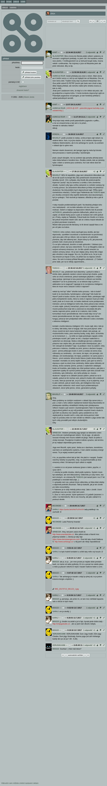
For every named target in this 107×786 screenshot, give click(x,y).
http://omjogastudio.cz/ (61, 624)
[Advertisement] (69, 37)
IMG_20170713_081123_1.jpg (67, 589)
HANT (54, 52)
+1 (94, 518)
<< (91, 21)
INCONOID (56, 506)
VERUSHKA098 (58, 634)
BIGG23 (55, 518)
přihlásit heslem (29, 72)
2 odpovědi (90, 52)
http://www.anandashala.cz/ (63, 534)
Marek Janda (29, 97)
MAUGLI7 (56, 138)
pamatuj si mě (14, 82)
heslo (17, 67)
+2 (94, 172)
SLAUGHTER (57, 56)
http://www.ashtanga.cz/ (64, 542)
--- (59, 52)
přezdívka (16, 63)
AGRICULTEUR (58, 76)
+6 (94, 429)
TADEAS (96, 192)
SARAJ (55, 509)
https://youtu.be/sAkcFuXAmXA (71, 509)
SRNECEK (56, 433)
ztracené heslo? (23, 90)
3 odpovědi (87, 268)
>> (104, 21)
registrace (23, 86)
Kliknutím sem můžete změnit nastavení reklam (19, 783)
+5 (94, 268)
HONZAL (56, 134)
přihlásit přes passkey (31, 77)
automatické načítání (75, 655)
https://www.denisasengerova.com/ (66, 539)
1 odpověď (90, 72)
